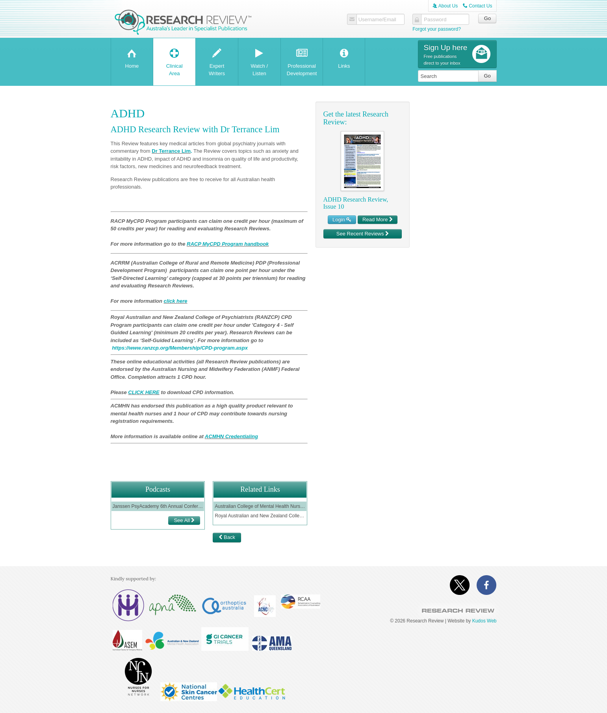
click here (175, 301)
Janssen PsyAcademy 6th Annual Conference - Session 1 (158, 506)
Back (227, 537)
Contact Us (477, 6)
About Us (445, 6)
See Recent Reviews (362, 234)
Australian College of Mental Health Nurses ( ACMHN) (260, 506)
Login (341, 219)
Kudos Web (484, 621)
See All (184, 520)
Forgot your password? (436, 29)
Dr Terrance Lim (171, 151)
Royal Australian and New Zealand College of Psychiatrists (260, 516)
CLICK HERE (143, 392)
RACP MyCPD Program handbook (228, 244)
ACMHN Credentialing (231, 436)
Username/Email (377, 19)
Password (435, 19)
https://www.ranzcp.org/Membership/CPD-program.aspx (180, 348)
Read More (377, 219)
